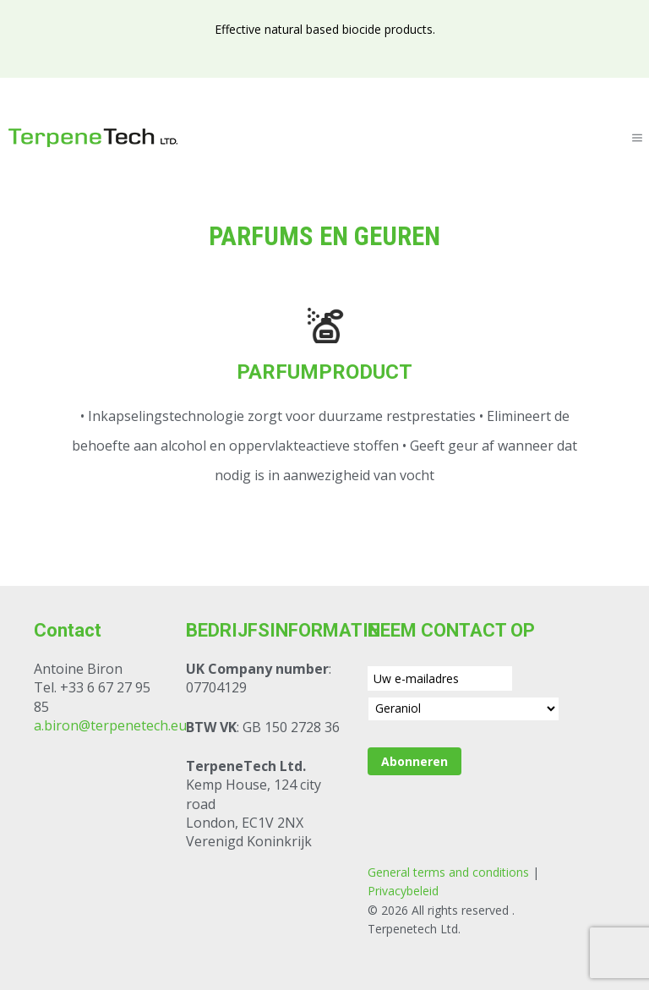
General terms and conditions (448, 872)
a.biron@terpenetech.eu (110, 725)
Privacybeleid (403, 891)
